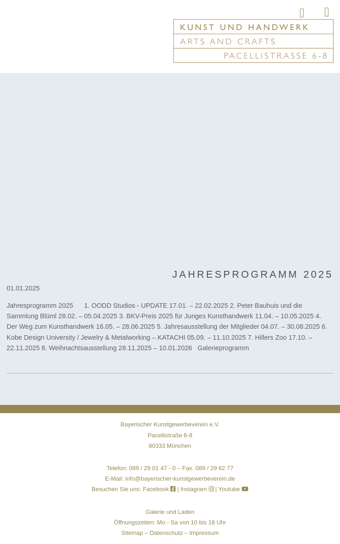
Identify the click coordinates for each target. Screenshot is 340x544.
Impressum (204, 532)
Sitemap (132, 532)
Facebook (160, 489)
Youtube (233, 489)
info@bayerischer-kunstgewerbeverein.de (180, 478)
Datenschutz (166, 532)
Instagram (197, 489)
